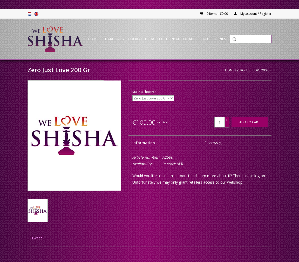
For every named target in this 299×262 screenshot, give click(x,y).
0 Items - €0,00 (214, 13)
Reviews (213, 142)
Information (143, 142)
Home (93, 38)
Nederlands (30, 14)
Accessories (214, 38)
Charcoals (113, 38)
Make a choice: (144, 92)
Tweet (36, 238)
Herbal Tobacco (182, 38)
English (36, 14)
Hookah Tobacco (145, 38)
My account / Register (252, 13)
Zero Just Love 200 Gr (254, 70)
